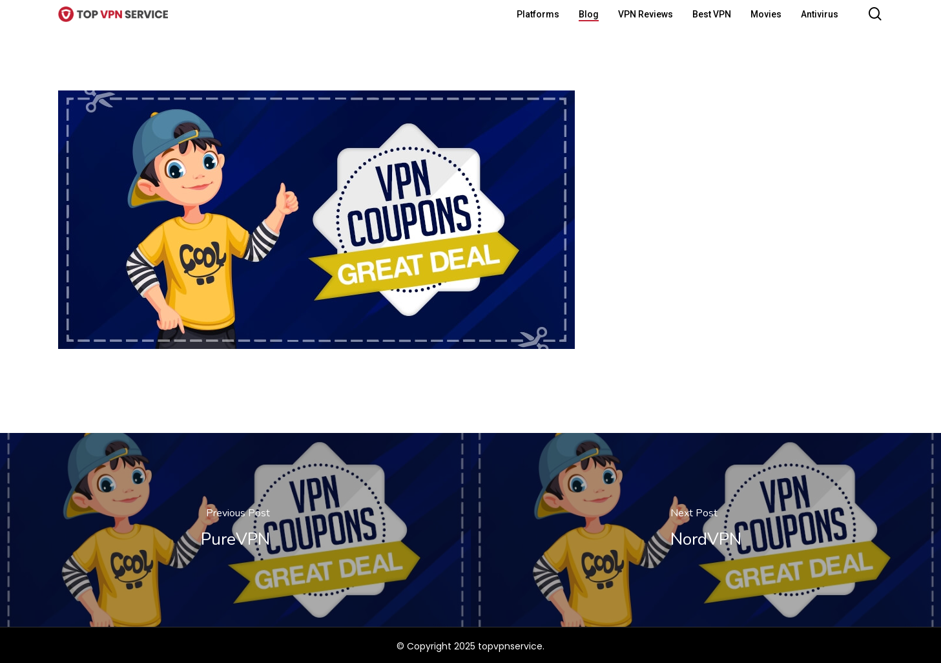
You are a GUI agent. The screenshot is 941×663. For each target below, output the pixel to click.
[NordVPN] (706, 530)
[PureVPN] (235, 530)
